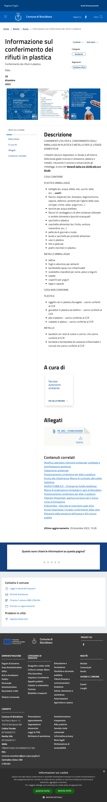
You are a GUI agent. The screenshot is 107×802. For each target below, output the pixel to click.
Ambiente (58, 686)
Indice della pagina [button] (16, 130)
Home (6, 29)
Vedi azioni (93, 42)
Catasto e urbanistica (38, 685)
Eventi (83, 684)
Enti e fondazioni (10, 675)
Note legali (59, 740)
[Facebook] (84, 17)
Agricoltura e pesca (63, 702)
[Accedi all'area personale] (90, 5)
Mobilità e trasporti (37, 693)
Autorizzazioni (61, 698)
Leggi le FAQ (34, 732)
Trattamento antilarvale (56, 470)
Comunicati (85, 667)
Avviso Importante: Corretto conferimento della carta (72, 510)
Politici (5, 679)
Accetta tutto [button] (43, 791)
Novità (16, 29)
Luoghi (83, 688)
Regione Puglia (11, 5)
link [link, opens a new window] (80, 785)
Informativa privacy (63, 736)
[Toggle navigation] (5, 16)
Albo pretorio (60, 724)
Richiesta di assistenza (39, 736)
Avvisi (26, 29)
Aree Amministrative (12, 667)
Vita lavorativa (35, 673)
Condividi (78, 42)
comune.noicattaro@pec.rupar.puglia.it (21, 755)
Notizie (83, 663)
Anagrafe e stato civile (39, 665)
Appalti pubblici (35, 681)
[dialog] (53, 785)
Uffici (4, 671)
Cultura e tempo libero (39, 669)
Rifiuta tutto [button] (64, 791)
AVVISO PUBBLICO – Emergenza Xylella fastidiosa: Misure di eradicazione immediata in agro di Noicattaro (73, 488)
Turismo (32, 689)
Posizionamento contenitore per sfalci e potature (69, 474)
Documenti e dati (10, 691)
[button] (53, 797)
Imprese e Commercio (38, 677)
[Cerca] (101, 16)
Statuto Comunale (10, 697)
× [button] (104, 772)
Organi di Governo (10, 663)
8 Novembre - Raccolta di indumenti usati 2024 (69, 506)
